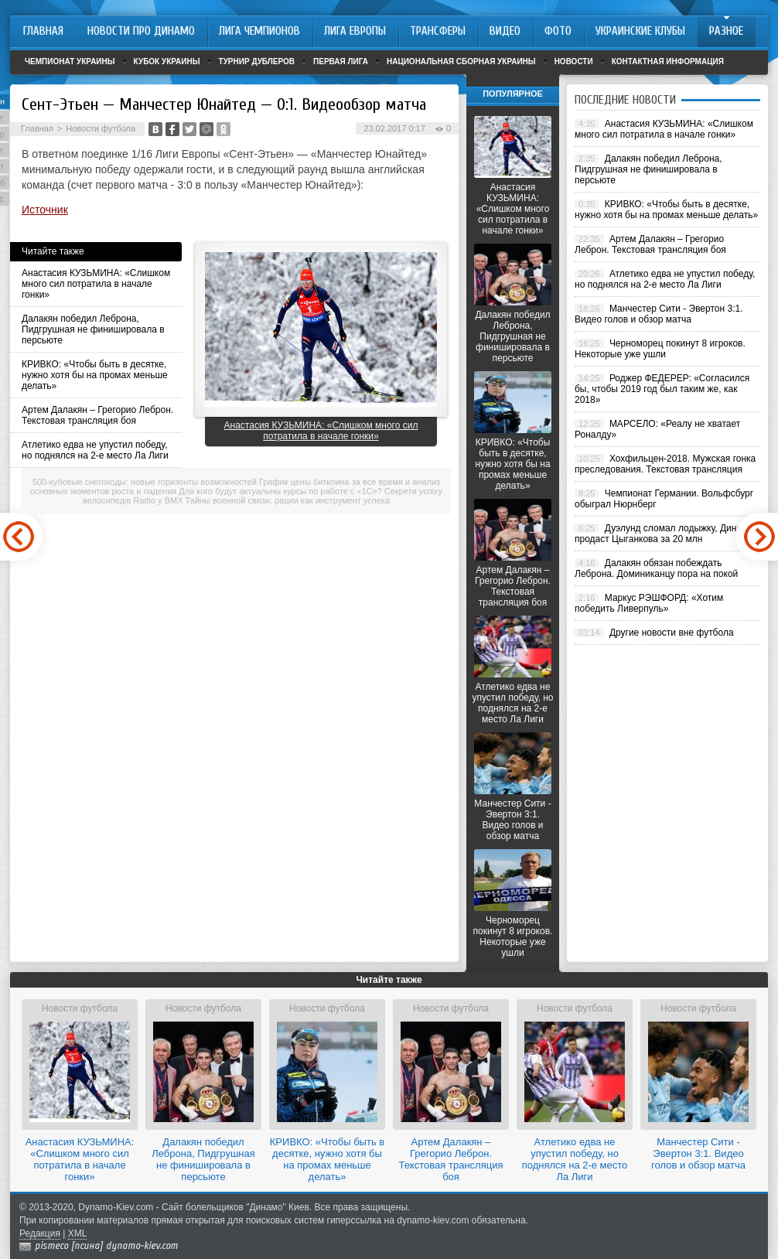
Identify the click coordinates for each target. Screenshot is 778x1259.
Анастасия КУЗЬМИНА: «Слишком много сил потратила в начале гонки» (96, 284)
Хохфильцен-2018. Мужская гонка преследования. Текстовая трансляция (665, 464)
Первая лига (340, 61)
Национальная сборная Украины (461, 61)
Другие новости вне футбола (671, 632)
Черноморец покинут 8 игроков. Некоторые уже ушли (513, 936)
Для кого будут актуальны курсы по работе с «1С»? (280, 491)
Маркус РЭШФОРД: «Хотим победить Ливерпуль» (649, 603)
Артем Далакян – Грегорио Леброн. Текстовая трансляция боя (97, 415)
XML (77, 1233)
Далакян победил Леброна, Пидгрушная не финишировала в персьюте (93, 329)
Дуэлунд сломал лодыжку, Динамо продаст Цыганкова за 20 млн (664, 533)
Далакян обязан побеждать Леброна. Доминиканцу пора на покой (656, 568)
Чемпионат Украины (70, 61)
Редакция (39, 1233)
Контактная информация (668, 61)
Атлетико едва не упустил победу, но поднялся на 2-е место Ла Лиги (95, 450)
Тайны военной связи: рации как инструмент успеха (288, 500)
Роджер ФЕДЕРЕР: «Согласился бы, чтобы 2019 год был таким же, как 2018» (662, 389)
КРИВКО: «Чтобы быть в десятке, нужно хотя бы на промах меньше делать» (95, 375)
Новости (573, 61)
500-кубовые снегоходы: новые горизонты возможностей (144, 481)
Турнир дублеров (257, 61)
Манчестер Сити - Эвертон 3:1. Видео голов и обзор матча (512, 819)
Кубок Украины (167, 61)
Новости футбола (100, 128)
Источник (45, 209)
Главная (37, 128)
